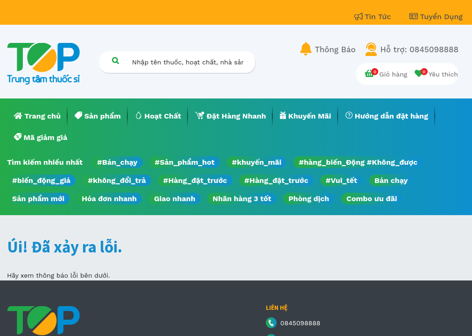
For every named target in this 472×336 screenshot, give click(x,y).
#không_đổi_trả (117, 180)
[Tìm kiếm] (115, 60)
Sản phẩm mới (38, 198)
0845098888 (300, 323)
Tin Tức (374, 16)
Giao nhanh (174, 198)
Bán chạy (391, 180)
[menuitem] (37, 116)
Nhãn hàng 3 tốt (242, 198)
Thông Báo (335, 49)
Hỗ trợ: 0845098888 (419, 49)
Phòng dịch (308, 198)
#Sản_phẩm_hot (185, 162)
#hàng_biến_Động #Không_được (357, 162)
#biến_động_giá (41, 180)
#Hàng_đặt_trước (195, 180)
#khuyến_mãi (256, 162)
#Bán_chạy (117, 162)
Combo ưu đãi (372, 198)
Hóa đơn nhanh (109, 198)
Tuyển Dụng (436, 16)
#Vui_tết (341, 180)
